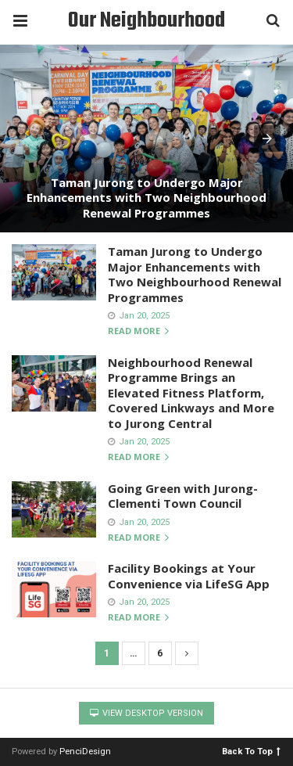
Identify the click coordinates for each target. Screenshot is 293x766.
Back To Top (251, 750)
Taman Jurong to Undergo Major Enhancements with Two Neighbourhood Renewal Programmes (146, 197)
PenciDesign (85, 751)
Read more (138, 331)
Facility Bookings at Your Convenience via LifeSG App (189, 576)
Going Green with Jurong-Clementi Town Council (183, 496)
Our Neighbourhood (146, 21)
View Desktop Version (146, 713)
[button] (267, 138)
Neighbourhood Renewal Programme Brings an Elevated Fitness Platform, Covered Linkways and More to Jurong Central (191, 392)
